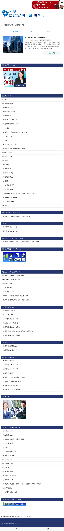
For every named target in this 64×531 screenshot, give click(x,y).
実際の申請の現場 (8, 189)
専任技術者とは (7, 136)
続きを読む (54, 53)
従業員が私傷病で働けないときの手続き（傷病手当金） (18, 331)
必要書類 (5, 181)
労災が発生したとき (8, 291)
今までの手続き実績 (8, 201)
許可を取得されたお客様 (10, 197)
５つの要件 (6, 128)
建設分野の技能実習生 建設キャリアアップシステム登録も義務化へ (22, 242)
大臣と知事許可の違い (9, 111)
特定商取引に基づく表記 (10, 492)
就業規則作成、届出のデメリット (12, 350)
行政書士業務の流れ (8, 455)
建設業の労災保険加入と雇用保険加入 (13, 275)
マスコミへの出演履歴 (9, 475)
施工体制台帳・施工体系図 (10, 369)
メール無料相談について (10, 451)
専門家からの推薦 (8, 471)
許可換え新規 (7, 168)
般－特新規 (6, 164)
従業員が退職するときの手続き (12, 335)
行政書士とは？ (7, 431)
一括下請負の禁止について (10, 365)
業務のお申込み (7, 459)
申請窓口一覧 (7, 205)
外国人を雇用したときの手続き (12, 319)
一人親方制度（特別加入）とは (12, 279)
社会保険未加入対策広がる (10, 323)
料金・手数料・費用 (8, 185)
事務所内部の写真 (8, 443)
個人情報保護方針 (8, 488)
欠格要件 (5, 140)
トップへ (5, 99)
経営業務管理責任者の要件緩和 (12, 124)
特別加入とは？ (7, 283)
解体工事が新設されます (10, 120)
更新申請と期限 (7, 156)
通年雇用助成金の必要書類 (10, 231)
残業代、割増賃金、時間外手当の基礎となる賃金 (16, 300)
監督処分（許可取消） (9, 361)
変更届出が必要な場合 (9, 173)
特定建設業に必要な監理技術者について (38, 37)
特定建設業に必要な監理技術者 (12, 389)
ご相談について (7, 447)
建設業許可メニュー (45, 40)
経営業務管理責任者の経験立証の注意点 (14, 148)
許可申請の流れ (7, 152)
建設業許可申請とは (8, 103)
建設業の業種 (7, 115)
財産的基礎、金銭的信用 (10, 144)
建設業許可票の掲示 (8, 373)
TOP (12, 516)
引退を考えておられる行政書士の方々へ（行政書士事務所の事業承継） (23, 484)
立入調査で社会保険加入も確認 (12, 381)
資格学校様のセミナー (9, 480)
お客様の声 (6, 467)
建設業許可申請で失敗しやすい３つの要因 (15, 132)
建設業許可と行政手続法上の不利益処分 (14, 377)
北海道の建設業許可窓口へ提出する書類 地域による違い (19, 193)
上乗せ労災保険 (7, 287)
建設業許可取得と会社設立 (10, 385)
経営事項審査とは (8, 177)
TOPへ (48, 528)
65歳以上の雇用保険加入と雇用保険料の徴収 (15, 296)
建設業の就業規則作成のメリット (12, 346)
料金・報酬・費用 (8, 463)
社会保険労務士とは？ (9, 435)
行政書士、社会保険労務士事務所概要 (13, 439)
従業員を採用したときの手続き (12, 327)
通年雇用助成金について (10, 227)
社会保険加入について (9, 310)
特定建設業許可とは (8, 107)
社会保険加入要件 (8, 315)
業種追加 (5, 160)
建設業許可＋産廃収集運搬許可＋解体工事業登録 (16, 216)
